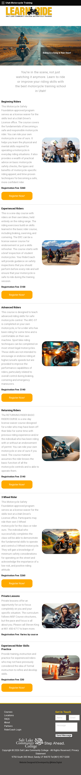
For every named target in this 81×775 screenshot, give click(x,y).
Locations (9, 715)
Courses (8, 712)
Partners (8, 726)
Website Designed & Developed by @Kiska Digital (40, 762)
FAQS (7, 719)
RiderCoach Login (12, 729)
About (7, 722)
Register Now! (17, 195)
